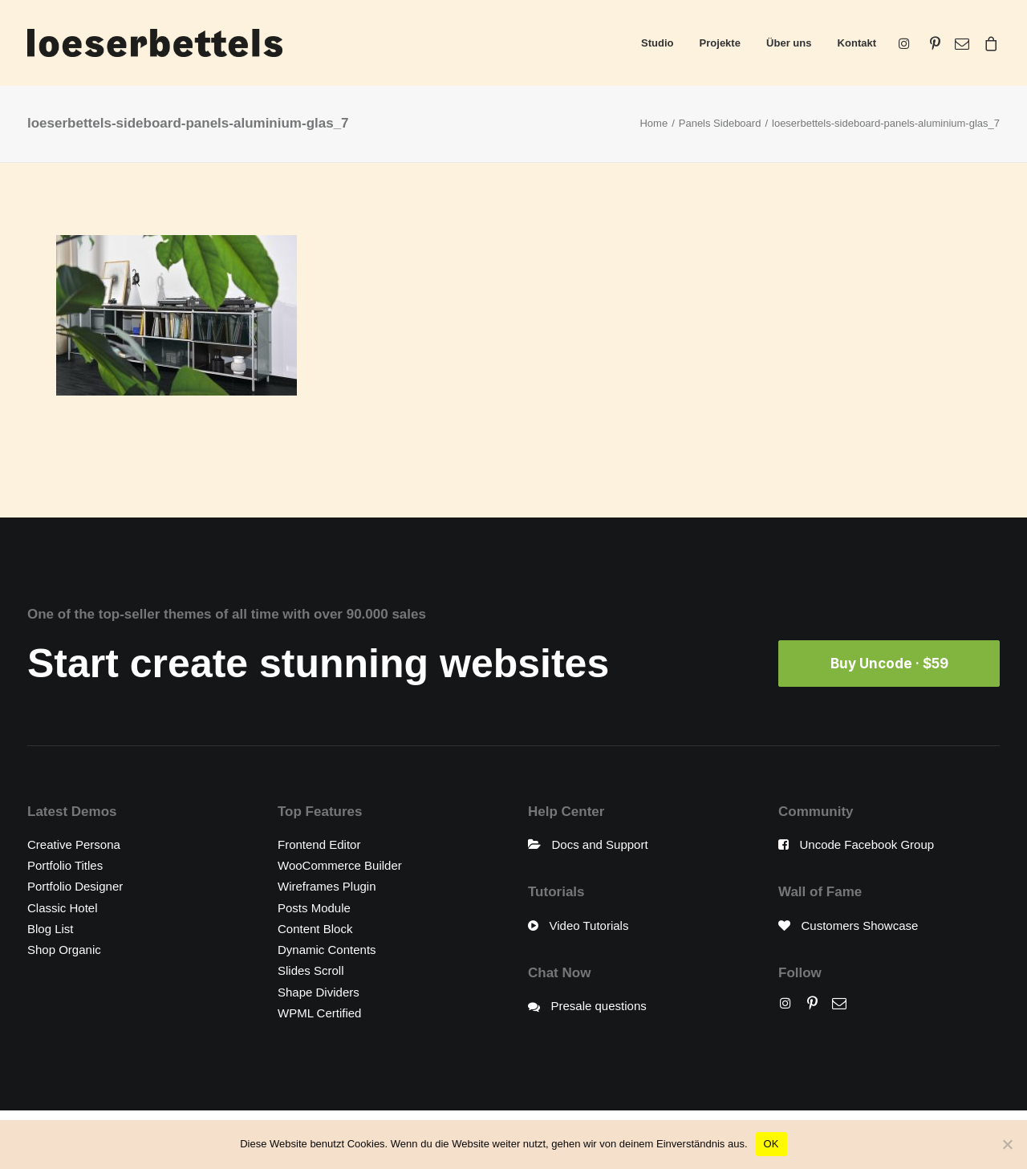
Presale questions (599, 1006)
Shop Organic (64, 949)
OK (771, 1144)
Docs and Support (600, 844)
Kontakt (857, 43)
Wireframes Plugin (327, 886)
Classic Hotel (62, 908)
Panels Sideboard (720, 123)
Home (653, 123)
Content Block (315, 929)
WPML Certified (319, 1013)
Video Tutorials (589, 925)
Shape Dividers (318, 992)
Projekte (720, 43)
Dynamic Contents (327, 949)
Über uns (788, 43)
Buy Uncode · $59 (889, 664)
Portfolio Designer (75, 886)
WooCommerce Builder (340, 865)
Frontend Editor (319, 844)
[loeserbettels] (154, 43)
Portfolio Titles (65, 865)
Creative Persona (73, 844)
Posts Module (314, 908)
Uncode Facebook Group (867, 844)
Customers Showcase (860, 925)
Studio (657, 43)
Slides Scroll (311, 970)
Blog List (50, 929)
